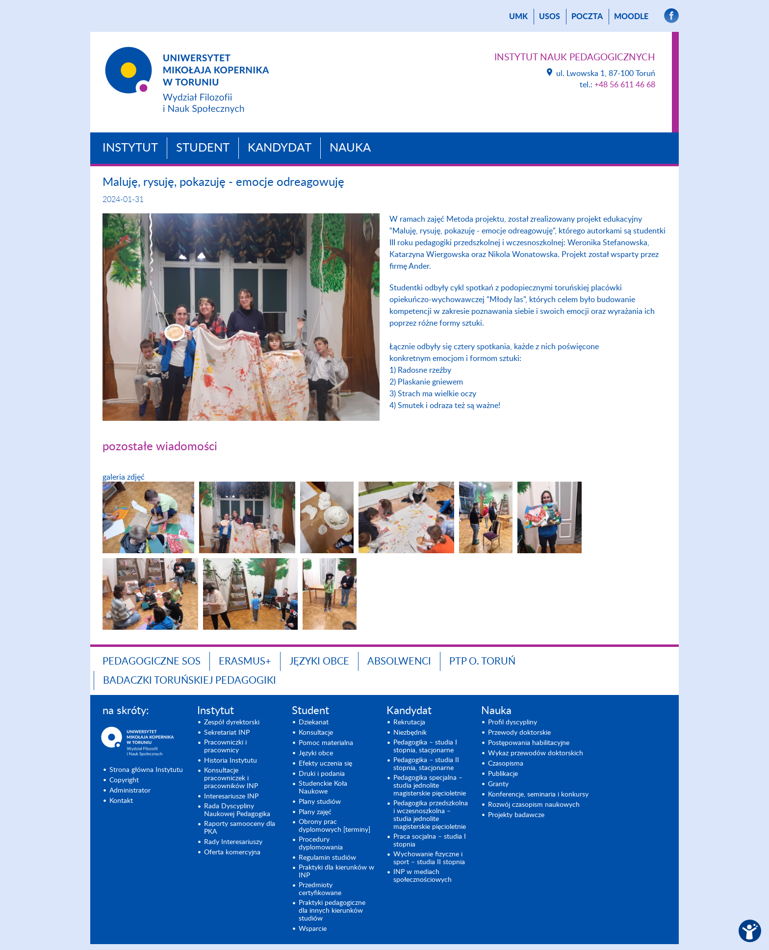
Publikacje (503, 773)
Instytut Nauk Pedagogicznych (574, 57)
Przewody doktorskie (519, 732)
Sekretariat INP (227, 732)
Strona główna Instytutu (146, 770)
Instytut (130, 148)
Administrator (130, 790)
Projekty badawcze (516, 815)
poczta (587, 17)
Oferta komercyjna (232, 852)
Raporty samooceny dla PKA (239, 828)
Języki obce (319, 662)
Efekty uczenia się (325, 763)
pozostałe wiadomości (160, 447)
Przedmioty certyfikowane (320, 889)
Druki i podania (322, 773)
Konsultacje (316, 732)
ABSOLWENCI (399, 662)
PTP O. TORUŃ (482, 662)
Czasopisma (505, 763)
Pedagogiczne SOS (152, 662)
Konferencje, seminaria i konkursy (538, 794)
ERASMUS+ (245, 662)
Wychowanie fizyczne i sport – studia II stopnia (429, 858)
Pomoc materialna (326, 743)
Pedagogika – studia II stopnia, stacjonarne (426, 764)
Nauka (350, 148)
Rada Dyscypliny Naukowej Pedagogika (237, 810)
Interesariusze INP (231, 796)
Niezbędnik (410, 732)
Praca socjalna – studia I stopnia (429, 840)
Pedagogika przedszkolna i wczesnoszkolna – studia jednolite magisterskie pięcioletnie (430, 815)
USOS (549, 17)
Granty (498, 784)
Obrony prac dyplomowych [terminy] (334, 826)
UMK (518, 17)
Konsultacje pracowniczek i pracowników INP (231, 778)
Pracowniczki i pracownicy (225, 746)
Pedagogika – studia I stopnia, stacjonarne (425, 746)
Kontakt (121, 800)
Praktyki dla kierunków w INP (336, 871)
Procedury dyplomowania (321, 843)
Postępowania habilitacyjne (528, 743)
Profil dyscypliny (512, 722)
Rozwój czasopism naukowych (534, 804)
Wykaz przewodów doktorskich (535, 753)
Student (203, 148)
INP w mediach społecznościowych (422, 876)
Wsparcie (313, 928)
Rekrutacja (409, 722)
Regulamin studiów (327, 857)
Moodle (631, 17)
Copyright (124, 780)
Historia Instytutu (230, 760)
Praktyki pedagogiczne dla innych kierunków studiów (332, 910)
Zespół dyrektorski (231, 722)
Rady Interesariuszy (233, 842)
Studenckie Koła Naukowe (323, 787)
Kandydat (279, 148)
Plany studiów (320, 801)
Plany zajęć (315, 812)
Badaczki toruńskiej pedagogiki (189, 681)
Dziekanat (314, 722)
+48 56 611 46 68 (624, 85)
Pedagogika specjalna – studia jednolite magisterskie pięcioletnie (429, 785)
